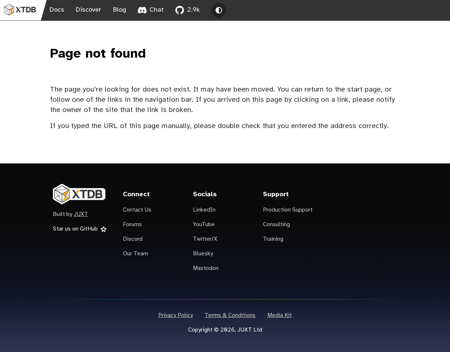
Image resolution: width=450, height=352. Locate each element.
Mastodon (205, 268)
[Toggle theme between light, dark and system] (219, 10)
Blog (119, 10)
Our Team (135, 254)
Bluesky (203, 254)
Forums (132, 224)
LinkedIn (204, 210)
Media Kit (279, 315)
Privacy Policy (175, 315)
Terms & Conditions (230, 315)
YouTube (204, 224)
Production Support (288, 210)
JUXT (81, 214)
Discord (133, 239)
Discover (88, 10)
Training (273, 239)
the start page (358, 89)
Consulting (276, 224)
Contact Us (137, 210)
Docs (57, 10)
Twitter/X (205, 239)
